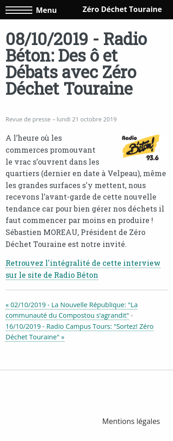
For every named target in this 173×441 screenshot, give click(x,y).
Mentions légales (131, 421)
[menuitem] (131, 421)
